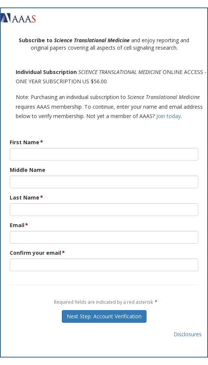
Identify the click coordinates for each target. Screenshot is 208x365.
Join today (168, 116)
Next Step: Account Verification (104, 316)
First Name (24, 142)
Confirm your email (35, 252)
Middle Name (27, 169)
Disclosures (188, 334)
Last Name (24, 197)
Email (17, 225)
